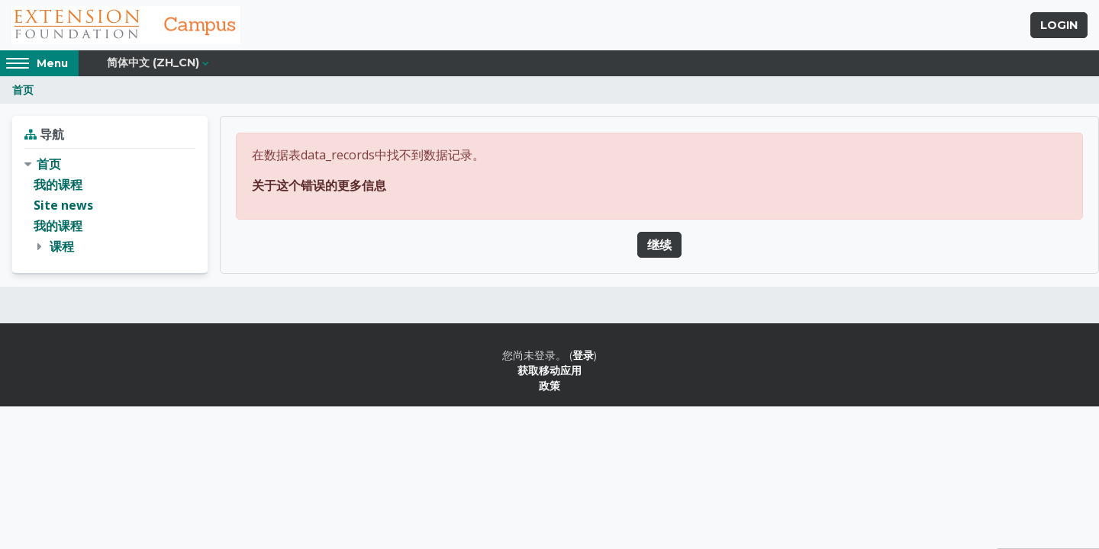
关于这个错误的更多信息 (319, 185)
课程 (62, 246)
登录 (583, 355)
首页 (23, 89)
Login (1059, 25)
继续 (659, 244)
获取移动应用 (549, 370)
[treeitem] (109, 206)
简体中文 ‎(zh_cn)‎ (153, 62)
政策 (549, 385)
